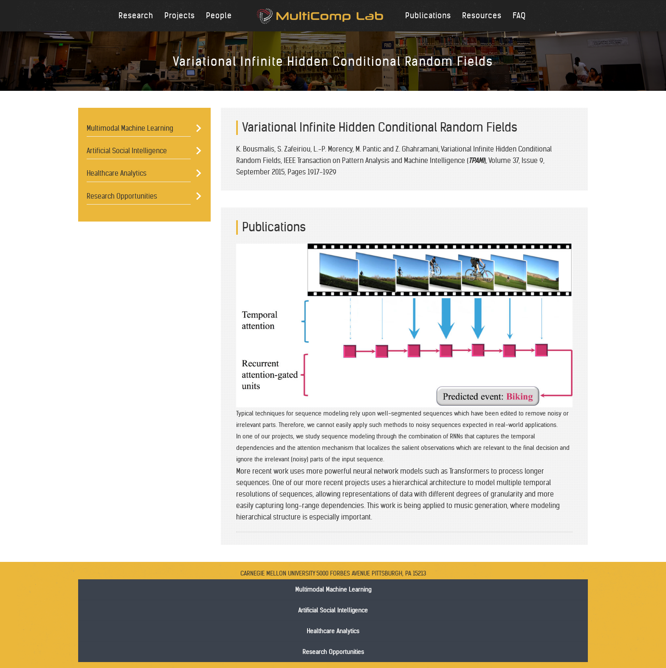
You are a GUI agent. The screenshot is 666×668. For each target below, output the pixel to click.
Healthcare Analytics (117, 173)
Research (136, 15)
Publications (428, 15)
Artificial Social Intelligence (127, 150)
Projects (179, 15)
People (219, 15)
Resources (482, 15)
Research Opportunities (122, 196)
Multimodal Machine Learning (130, 128)
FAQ (519, 15)
